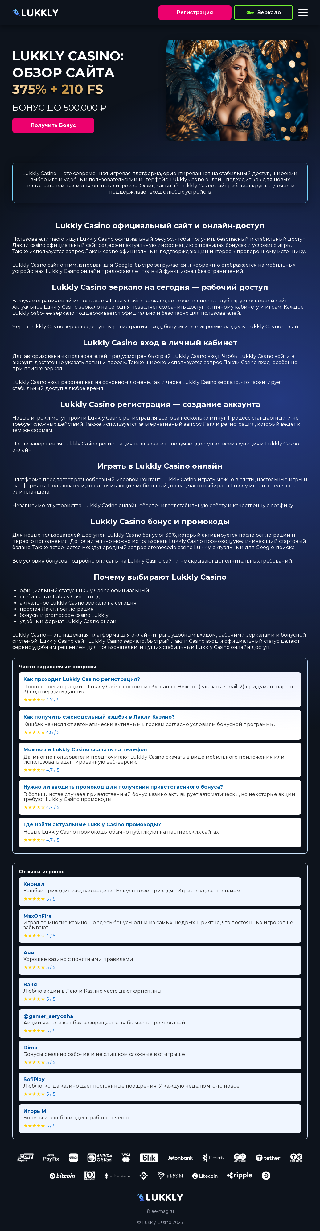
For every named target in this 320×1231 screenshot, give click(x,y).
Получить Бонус (53, 125)
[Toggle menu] (303, 12)
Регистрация (195, 12)
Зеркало (263, 12)
